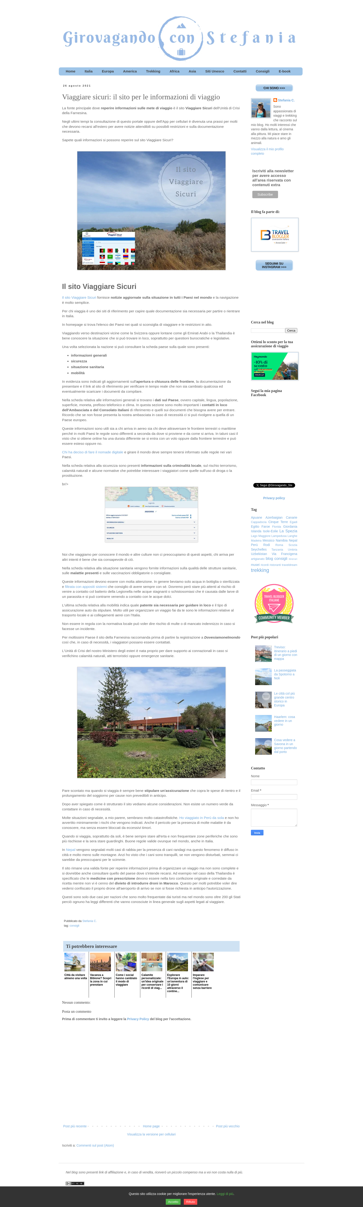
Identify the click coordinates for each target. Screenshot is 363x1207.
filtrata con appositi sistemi (86, 587)
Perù (254, 545)
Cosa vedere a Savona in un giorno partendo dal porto (285, 745)
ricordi (265, 565)
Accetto (173, 1202)
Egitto (255, 526)
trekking (260, 570)
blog (269, 558)
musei (255, 565)
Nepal (70, 850)
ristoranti (275, 565)
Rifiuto (190, 1202)
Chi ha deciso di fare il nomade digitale (92, 452)
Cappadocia (258, 522)
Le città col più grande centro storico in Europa (284, 699)
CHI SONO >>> (274, 88)
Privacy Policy (138, 1019)
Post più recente (75, 1126)
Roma (279, 545)
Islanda (256, 531)
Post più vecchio (228, 1126)
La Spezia (288, 531)
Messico (268, 540)
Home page (151, 1126)
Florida (276, 526)
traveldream (289, 565)
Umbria (292, 549)
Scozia (292, 545)
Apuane (256, 517)
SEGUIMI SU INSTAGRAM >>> (274, 265)
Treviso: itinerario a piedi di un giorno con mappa (285, 653)
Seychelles (259, 549)
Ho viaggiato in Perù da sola (201, 818)
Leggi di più (225, 1194)
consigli (74, 925)
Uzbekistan (259, 554)
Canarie (291, 517)
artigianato (258, 559)
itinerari (293, 559)
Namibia (282, 540)
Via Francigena (284, 554)
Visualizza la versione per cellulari (151, 1134)
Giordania (290, 526)
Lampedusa (279, 536)
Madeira (256, 540)
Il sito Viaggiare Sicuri (79, 297)
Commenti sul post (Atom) (95, 1145)
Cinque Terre (278, 522)
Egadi (293, 522)
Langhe (292, 536)
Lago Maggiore (260, 536)
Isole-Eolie (270, 531)
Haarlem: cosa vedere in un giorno (284, 721)
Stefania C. (286, 100)
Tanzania (277, 549)
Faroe (265, 526)
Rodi (266, 545)
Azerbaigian (274, 517)
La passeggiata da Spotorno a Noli (285, 674)
